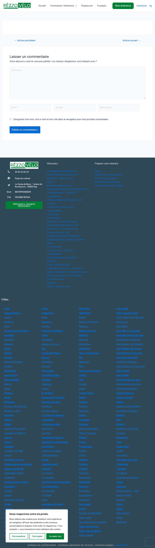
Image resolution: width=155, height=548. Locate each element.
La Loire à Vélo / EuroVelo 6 (60, 250)
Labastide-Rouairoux (52, 437)
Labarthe (46, 433)
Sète (118, 419)
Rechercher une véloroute (107, 182)
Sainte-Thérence (125, 393)
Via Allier (51, 203)
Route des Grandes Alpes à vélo (63, 225)
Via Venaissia (53, 218)
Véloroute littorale (55, 279)
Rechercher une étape (105, 178)
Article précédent (24, 40)
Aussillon (9, 339)
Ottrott (82, 397)
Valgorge (121, 486)
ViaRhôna (51, 282)
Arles (7, 326)
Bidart (7, 388)
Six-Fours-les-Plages (127, 428)
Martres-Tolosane (88, 322)
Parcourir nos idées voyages (109, 185)
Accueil (42, 6)
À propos (101, 6)
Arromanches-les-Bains (16, 330)
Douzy (45, 308)
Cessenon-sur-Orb (14, 459)
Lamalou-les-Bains (51, 451)
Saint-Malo (122, 326)
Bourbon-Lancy (12, 411)
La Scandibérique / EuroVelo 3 (62, 192)
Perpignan (84, 419)
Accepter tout (55, 536)
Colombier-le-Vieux (14, 500)
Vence (119, 504)
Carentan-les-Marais (15, 433)
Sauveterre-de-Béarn (127, 411)
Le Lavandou (48, 491)
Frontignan (47, 339)
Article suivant (132, 40)
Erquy (44, 317)
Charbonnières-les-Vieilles (18, 464)
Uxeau (119, 482)
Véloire (50, 182)
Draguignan (48, 313)
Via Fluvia (51, 261)
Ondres (82, 375)
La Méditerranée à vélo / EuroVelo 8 (64, 268)
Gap (44, 348)
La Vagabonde (54, 196)
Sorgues (120, 433)
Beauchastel (10, 375)
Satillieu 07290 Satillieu (128, 406)
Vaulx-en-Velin (123, 495)
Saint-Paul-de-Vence (127, 357)
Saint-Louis (122, 322)
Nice (81, 366)
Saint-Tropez (123, 370)
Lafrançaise (48, 446)
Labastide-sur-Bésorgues (55, 442)
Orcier (82, 388)
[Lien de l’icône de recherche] (151, 5)
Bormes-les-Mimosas (15, 406)
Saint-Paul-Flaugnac (126, 362)
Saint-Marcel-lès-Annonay (129, 335)
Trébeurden (122, 464)
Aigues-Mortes (12, 313)
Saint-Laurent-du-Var (127, 313)
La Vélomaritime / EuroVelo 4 (61, 171)
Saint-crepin (85, 517)
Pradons (83, 464)
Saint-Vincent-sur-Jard (128, 379)
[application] (75, 5)
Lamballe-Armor (50, 455)
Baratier (8, 366)
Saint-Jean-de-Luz (88, 526)
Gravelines (47, 362)
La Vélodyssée (54, 254)
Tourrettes (121, 455)
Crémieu (8, 508)
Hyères (45, 388)
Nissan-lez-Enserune (90, 370)
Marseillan (84, 308)
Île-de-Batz (47, 393)
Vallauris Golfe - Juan (127, 491)
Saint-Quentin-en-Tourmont (130, 366)
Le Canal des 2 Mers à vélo (60, 207)
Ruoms (82, 508)
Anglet (7, 317)
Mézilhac (83, 335)
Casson (8, 437)
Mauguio (83, 326)
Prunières (84, 473)
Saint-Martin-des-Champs (129, 344)
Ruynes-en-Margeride (90, 513)
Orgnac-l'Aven (86, 393)
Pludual (83, 437)
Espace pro (87, 6)
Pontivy (83, 451)
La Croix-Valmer (50, 411)
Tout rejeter (37, 536)
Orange (83, 384)
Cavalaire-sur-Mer (13, 451)
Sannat (119, 402)
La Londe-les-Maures (53, 415)
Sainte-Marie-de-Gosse (128, 384)
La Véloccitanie (54, 210)
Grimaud (46, 366)
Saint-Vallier (122, 375)
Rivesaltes (84, 491)
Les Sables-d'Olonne (52, 504)
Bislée (7, 397)
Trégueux (121, 468)
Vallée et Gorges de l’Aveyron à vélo (64, 200)
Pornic (82, 455)
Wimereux (121, 522)
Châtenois (9, 477)
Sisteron (120, 424)
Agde (7, 308)
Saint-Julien (122, 308)
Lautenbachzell (49, 464)
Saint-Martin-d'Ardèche (128, 339)
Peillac (82, 415)
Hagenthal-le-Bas (51, 375)
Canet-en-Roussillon (15, 428)
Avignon (8, 357)
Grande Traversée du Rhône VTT (62, 257)
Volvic (119, 517)
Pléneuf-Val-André (88, 428)
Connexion (141, 5)
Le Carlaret (47, 473)
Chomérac (9, 486)
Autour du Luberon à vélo (59, 185)
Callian (7, 424)
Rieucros (83, 486)
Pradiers (83, 459)
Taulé (119, 442)
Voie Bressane (54, 246)
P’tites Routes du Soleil (58, 264)
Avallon (8, 353)
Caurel (7, 442)
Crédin (7, 504)
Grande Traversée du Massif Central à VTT (67, 189)
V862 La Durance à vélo (58, 286)
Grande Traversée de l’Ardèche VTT (64, 236)
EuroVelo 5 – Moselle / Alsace (62, 221)
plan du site (121, 545)
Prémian (83, 468)
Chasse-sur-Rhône (14, 468)
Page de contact (22, 178)
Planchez (84, 424)
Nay (81, 357)
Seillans (120, 415)
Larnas (45, 459)
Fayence (46, 326)
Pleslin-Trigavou (87, 433)
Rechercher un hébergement (108, 174)
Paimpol (83, 402)
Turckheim (121, 473)
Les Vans (46, 508)
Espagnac (47, 322)
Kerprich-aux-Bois (51, 402)
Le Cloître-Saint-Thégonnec (56, 482)
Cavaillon (9, 446)
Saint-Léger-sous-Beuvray (130, 317)
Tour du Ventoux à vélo (58, 232)
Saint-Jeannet (86, 535)
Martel (82, 317)
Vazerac (120, 500)
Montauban (85, 344)
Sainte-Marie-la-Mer (126, 388)
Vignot (119, 508)
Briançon (9, 415)
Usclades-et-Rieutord (127, 477)
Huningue (46, 384)
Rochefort (84, 500)
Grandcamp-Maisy (51, 353)
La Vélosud (52, 214)
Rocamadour (85, 495)
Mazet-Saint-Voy (87, 330)
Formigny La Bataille (52, 330)
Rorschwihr (85, 504)
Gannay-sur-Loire (51, 344)
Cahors (8, 419)
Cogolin (8, 491)
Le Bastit (46, 468)
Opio (81, 379)
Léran (44, 500)
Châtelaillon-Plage (13, 473)
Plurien (82, 442)
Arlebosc (9, 322)
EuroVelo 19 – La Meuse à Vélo (62, 228)
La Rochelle (48, 419)
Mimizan (83, 339)
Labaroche (47, 428)
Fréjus (45, 335)
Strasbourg (122, 437)
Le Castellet (48, 477)
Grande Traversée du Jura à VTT (62, 174)
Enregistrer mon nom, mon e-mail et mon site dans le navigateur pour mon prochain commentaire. (61, 119)
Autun (7, 348)
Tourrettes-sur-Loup (126, 459)
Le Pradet (46, 495)
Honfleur (46, 379)
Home (98, 171)
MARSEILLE (85, 313)
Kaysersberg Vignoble (53, 397)
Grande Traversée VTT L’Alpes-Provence (67, 272)
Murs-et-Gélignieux (89, 353)
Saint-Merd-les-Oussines (129, 353)
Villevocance (123, 513)
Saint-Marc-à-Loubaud (128, 330)
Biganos (8, 393)
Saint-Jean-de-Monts (90, 531)
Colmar (8, 495)
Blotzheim (9, 402)
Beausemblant (11, 379)
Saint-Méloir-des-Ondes (128, 348)
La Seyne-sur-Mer (51, 424)
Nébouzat (84, 362)
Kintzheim (47, 406)
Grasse (45, 357)
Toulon (119, 451)
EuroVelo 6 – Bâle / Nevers (60, 178)
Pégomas (84, 411)
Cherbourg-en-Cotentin (16, 482)
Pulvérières (85, 477)
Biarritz (8, 384)
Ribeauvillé (84, 482)
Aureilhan (9, 335)
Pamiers (83, 406)
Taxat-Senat (122, 446)
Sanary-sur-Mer (124, 397)
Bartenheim (10, 370)
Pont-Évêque (85, 446)
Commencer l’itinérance (63, 5)
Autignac (8, 344)
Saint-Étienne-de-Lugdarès (93, 522)
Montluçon (84, 348)
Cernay (8, 455)
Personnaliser (18, 536)
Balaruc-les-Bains (13, 362)
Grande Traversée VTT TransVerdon (64, 275)
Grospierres (48, 370)
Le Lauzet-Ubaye (50, 486)
